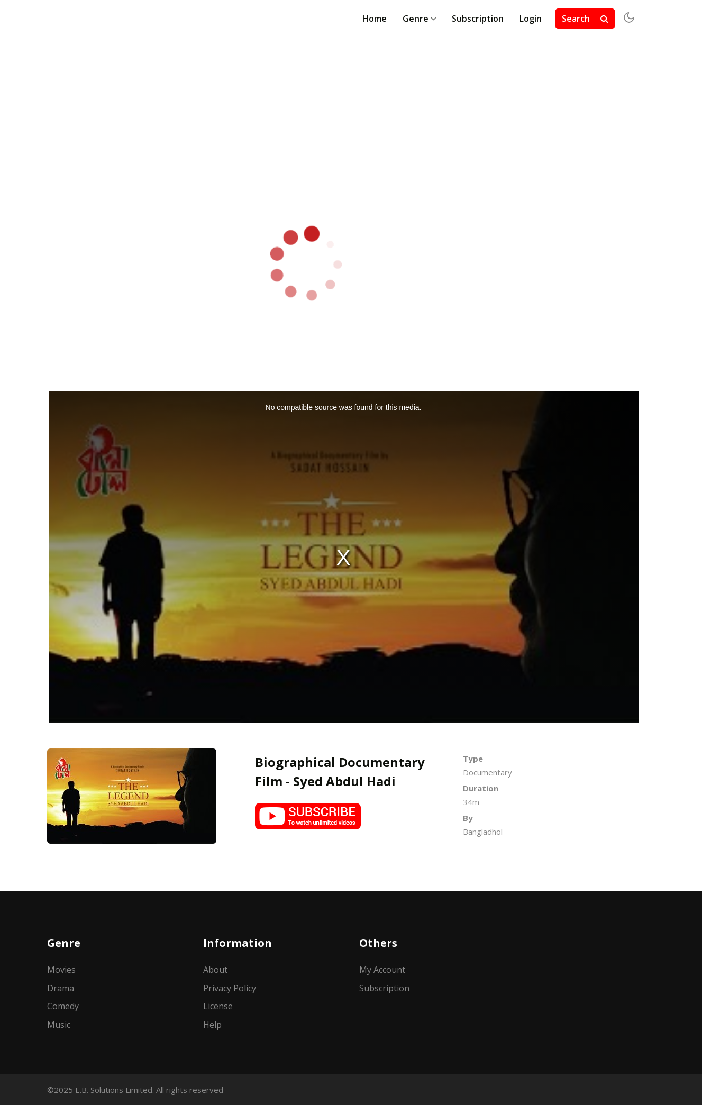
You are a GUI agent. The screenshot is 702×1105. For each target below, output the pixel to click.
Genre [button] (419, 18)
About (215, 969)
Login (530, 18)
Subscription (478, 18)
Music (58, 1024)
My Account (382, 969)
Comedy (63, 1006)
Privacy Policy (229, 988)
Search (585, 18)
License (218, 1006)
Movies (61, 969)
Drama (60, 988)
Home (374, 18)
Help (212, 1024)
